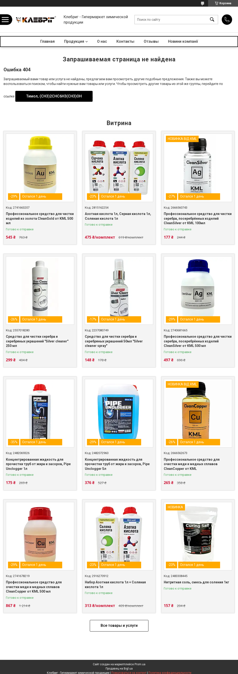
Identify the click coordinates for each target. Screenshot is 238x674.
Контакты (125, 41)
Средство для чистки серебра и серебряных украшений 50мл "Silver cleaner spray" (114, 341)
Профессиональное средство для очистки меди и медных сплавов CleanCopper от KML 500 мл (34, 586)
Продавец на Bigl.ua (119, 668)
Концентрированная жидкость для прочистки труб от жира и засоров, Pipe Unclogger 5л (117, 464)
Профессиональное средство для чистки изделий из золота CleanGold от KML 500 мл (40, 218)
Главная (47, 41)
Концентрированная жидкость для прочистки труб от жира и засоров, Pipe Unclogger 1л (38, 464)
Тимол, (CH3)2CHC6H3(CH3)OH (54, 96)
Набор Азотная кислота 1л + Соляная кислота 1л (115, 584)
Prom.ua (140, 664)
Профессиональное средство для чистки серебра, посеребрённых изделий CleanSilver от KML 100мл (198, 218)
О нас (102, 41)
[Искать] (212, 19)
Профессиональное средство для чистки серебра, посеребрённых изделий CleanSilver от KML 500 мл (198, 341)
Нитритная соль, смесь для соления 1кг (196, 582)
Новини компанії (183, 41)
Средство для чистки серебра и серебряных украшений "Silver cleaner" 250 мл (37, 341)
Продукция (74, 41)
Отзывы (151, 41)
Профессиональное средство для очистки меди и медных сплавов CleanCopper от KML (192, 464)
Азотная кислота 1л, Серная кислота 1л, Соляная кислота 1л (118, 216)
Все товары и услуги (119, 625)
